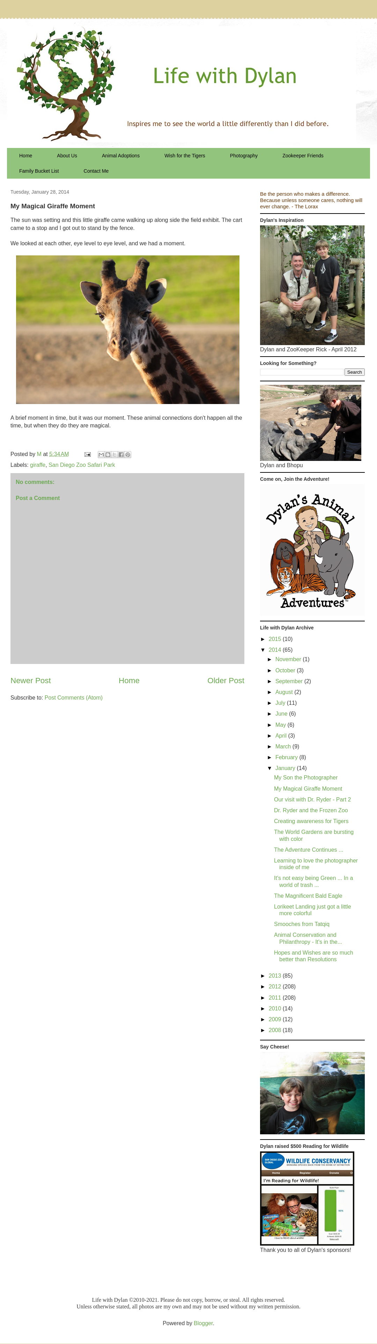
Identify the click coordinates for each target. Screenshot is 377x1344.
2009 (276, 1019)
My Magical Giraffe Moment (308, 789)
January (286, 768)
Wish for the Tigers (184, 155)
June (282, 714)
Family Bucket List (39, 171)
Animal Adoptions (121, 155)
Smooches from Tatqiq (302, 924)
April (281, 736)
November (289, 659)
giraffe (37, 465)
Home (25, 155)
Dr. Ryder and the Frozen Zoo (311, 810)
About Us (67, 155)
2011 (276, 998)
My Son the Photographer (306, 778)
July (281, 703)
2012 (276, 987)
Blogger (203, 1323)
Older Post (225, 680)
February (287, 757)
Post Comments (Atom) (74, 698)
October (286, 670)
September (289, 681)
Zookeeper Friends (303, 155)
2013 (276, 976)
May (281, 725)
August (284, 692)
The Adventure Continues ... (308, 850)
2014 (276, 650)
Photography (244, 155)
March (284, 746)
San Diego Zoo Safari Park (82, 465)
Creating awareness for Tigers (311, 821)
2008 (276, 1030)
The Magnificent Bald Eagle (308, 896)
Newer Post (30, 680)
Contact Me (96, 171)
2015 (276, 639)
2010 (276, 1008)
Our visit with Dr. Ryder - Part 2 (312, 799)
